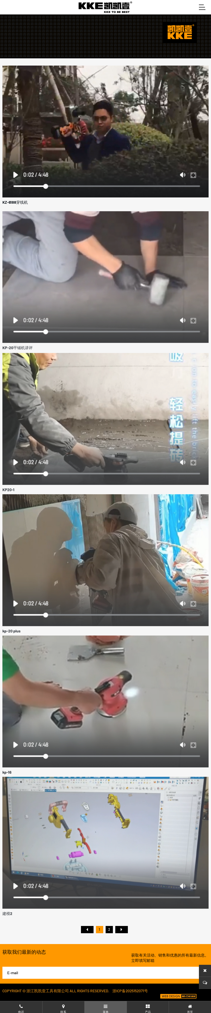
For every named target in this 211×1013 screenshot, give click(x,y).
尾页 (121, 929)
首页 (87, 929)
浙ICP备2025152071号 (130, 990)
